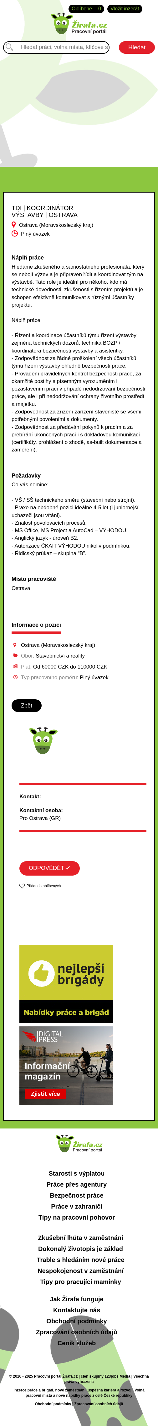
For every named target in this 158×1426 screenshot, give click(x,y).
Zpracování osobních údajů (76, 1332)
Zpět (26, 705)
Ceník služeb (77, 1343)
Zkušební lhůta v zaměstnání (80, 1237)
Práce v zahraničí (76, 1206)
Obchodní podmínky (76, 1321)
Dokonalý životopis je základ (80, 1248)
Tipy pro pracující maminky (80, 1281)
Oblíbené (86, 9)
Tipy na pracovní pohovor (76, 1217)
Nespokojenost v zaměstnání (81, 1270)
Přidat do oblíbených (44, 886)
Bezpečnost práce (76, 1195)
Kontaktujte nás (76, 1310)
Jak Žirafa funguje (76, 1299)
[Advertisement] (79, 107)
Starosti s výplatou (77, 1173)
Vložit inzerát (124, 8)
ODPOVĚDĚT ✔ (49, 868)
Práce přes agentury (77, 1184)
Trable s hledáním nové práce (80, 1259)
